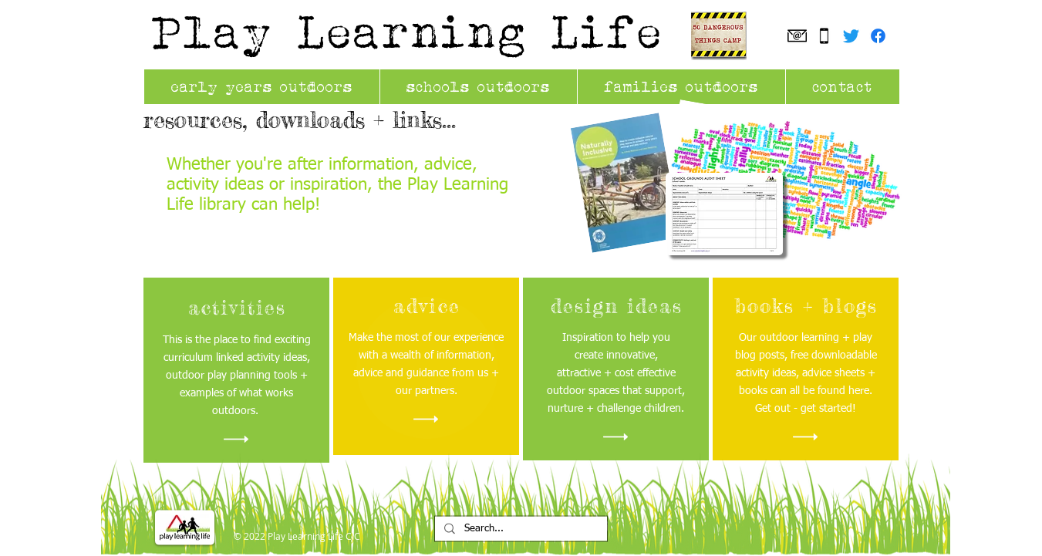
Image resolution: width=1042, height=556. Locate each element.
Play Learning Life (408, 31)
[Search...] (519, 529)
